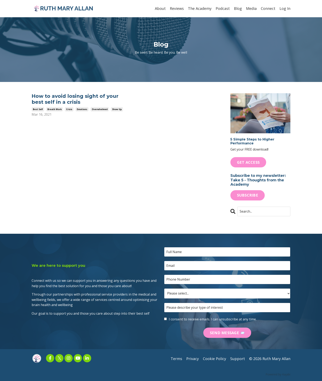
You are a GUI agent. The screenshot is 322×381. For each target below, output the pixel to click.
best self (38, 109)
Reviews (177, 8)
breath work (54, 109)
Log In (284, 8)
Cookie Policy (214, 358)
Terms (176, 358)
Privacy (192, 358)
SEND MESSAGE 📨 (227, 332)
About (160, 8)
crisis (69, 109)
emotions (82, 109)
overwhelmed (100, 109)
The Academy (200, 8)
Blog (238, 8)
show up (117, 109)
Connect (268, 8)
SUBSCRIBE (247, 195)
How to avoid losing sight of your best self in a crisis (75, 99)
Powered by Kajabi (278, 374)
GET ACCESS (248, 162)
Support (237, 358)
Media (251, 8)
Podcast (223, 8)
